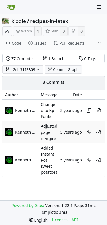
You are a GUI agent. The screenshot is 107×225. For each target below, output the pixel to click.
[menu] (38, 220)
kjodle (18, 21)
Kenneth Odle (26, 110)
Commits (20, 58)
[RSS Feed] (7, 31)
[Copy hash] (89, 110)
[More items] (100, 43)
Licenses (60, 219)
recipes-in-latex (49, 21)
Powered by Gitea (27, 205)
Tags (87, 58)
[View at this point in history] (98, 110)
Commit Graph (63, 69)
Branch (54, 58)
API (75, 219)
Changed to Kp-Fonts (48, 110)
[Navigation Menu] (99, 7)
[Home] (11, 7)
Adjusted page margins (49, 132)
